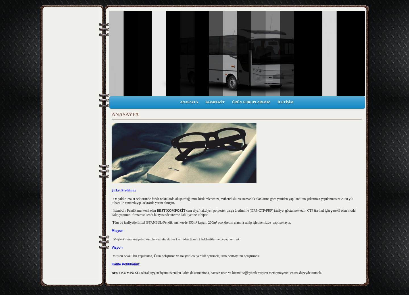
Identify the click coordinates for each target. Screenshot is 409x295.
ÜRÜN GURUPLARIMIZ (251, 102)
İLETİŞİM (285, 102)
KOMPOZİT (215, 102)
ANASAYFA (189, 102)
